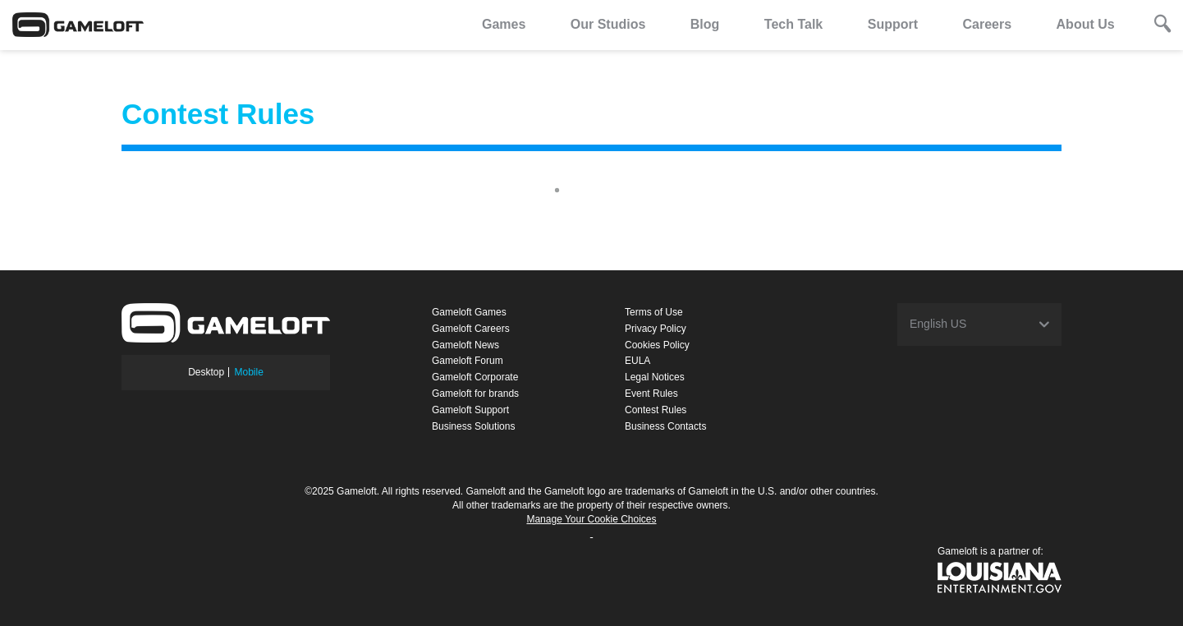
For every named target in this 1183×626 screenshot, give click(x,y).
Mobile (249, 372)
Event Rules (651, 393)
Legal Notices (655, 377)
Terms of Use (654, 312)
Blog (705, 24)
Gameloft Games (469, 312)
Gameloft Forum (467, 360)
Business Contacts (665, 426)
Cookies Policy (657, 345)
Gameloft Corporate (475, 377)
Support (893, 24)
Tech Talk (793, 24)
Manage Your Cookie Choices (591, 519)
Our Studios (608, 24)
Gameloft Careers (471, 328)
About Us (1086, 24)
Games (503, 24)
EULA (637, 360)
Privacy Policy (655, 328)
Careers (986, 24)
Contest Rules (655, 410)
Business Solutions (473, 426)
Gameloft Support (470, 410)
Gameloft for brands (475, 393)
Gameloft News (465, 345)
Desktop (206, 372)
